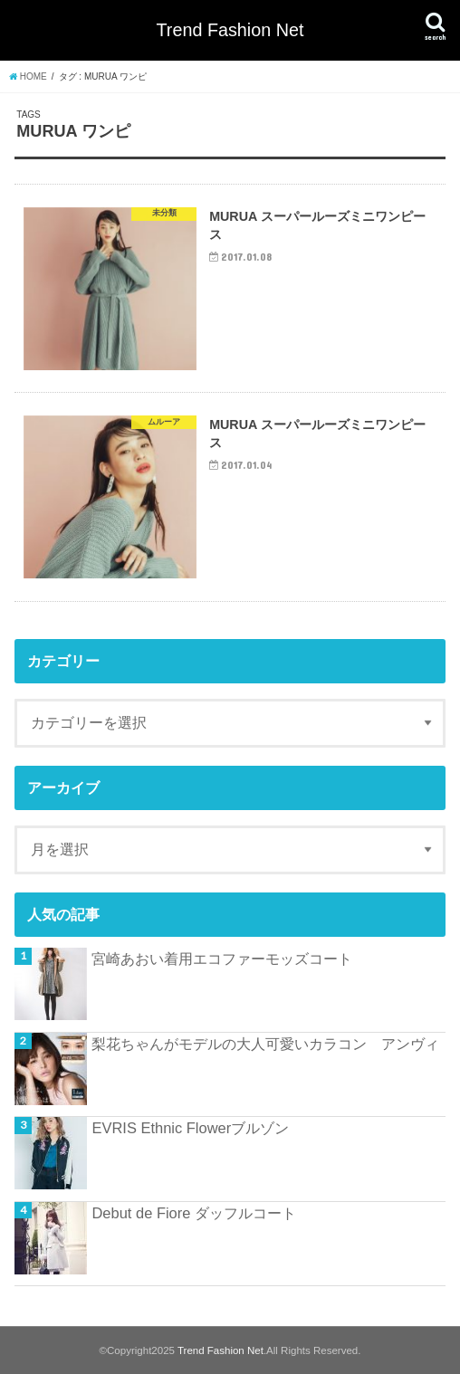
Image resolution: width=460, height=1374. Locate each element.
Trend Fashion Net (230, 30)
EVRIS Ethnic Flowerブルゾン (190, 1128)
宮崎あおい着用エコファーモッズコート (221, 958)
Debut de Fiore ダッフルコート (193, 1213)
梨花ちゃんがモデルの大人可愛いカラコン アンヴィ (265, 1043)
